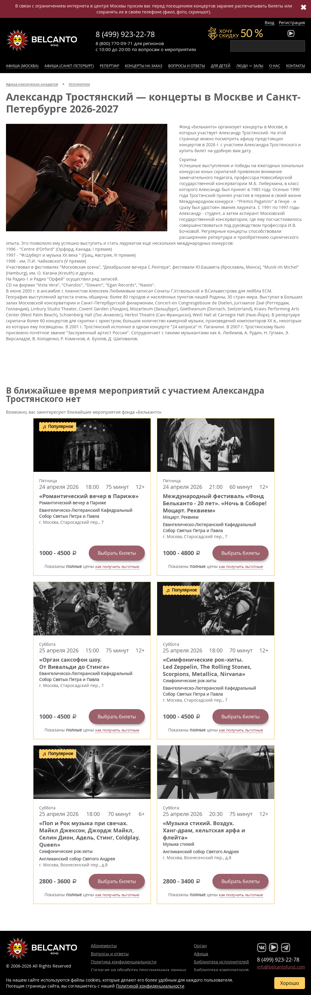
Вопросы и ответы (186, 65)
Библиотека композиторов (221, 970)
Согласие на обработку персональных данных (138, 970)
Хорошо (289, 983)
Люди (242, 65)
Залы (258, 65)
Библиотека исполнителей (221, 962)
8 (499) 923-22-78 (125, 34)
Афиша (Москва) (22, 65)
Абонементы (104, 945)
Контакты (295, 65)
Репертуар (109, 65)
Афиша (201, 954)
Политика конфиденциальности (124, 962)
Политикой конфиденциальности (150, 986)
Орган (200, 945)
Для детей (220, 65)
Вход (269, 22)
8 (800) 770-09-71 (114, 43)
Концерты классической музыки (42, 40)
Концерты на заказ (143, 65)
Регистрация (292, 22)
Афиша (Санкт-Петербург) (69, 65)
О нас (274, 65)
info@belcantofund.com (281, 967)
